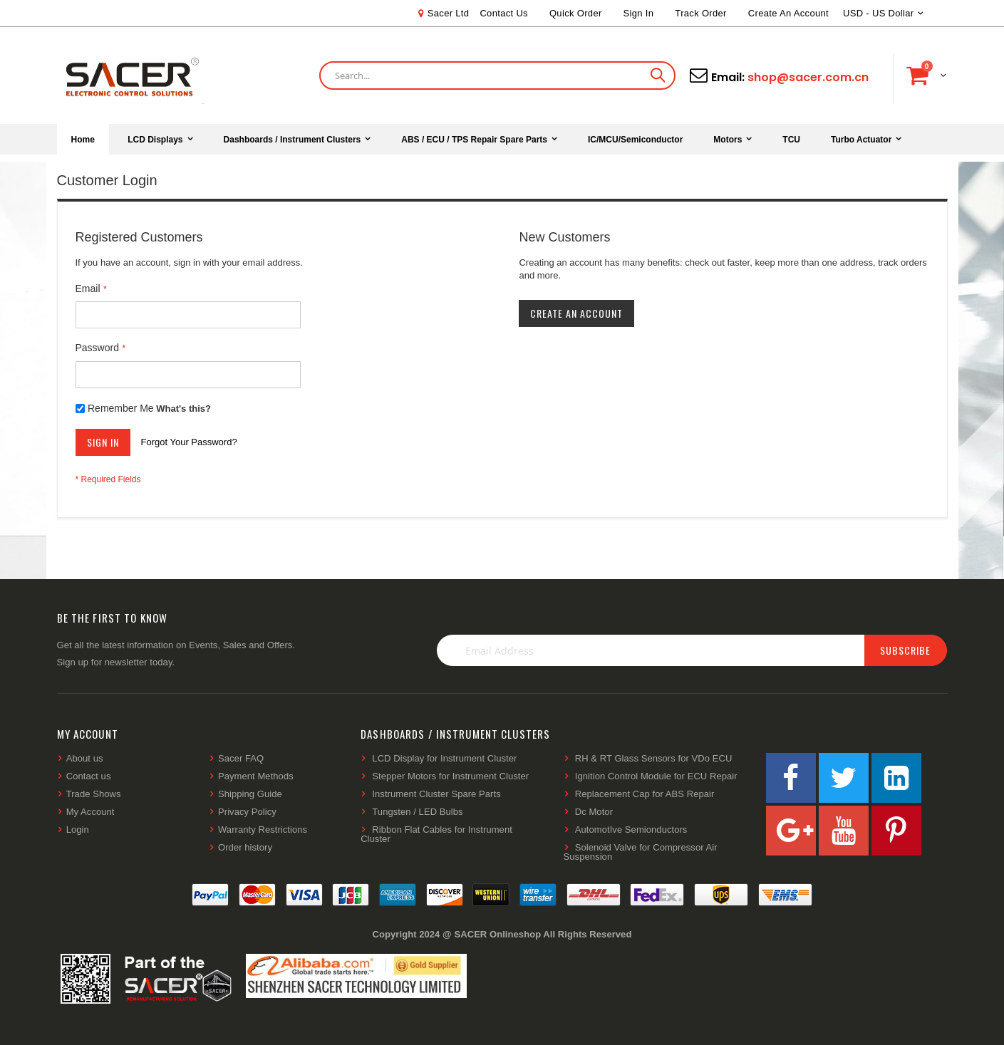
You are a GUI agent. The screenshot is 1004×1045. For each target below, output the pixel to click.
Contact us (88, 776)
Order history (245, 847)
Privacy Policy (247, 811)
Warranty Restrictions (262, 829)
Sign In (638, 13)
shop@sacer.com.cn (808, 77)
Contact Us (504, 13)
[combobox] (497, 75)
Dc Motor (594, 811)
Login (77, 829)
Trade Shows (93, 794)
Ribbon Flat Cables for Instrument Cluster (436, 834)
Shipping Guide (250, 794)
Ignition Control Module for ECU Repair (656, 776)
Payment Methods (256, 776)
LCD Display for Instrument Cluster (444, 758)
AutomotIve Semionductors (631, 829)
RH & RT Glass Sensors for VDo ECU (654, 758)
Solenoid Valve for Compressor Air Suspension (641, 852)
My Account (90, 811)
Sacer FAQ (241, 758)
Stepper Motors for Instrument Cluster (450, 776)
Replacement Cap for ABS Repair (645, 794)
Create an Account (788, 13)
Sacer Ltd (449, 13)
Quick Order (575, 13)
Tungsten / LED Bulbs (417, 811)
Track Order (700, 13)
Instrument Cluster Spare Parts (436, 794)
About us (84, 758)
